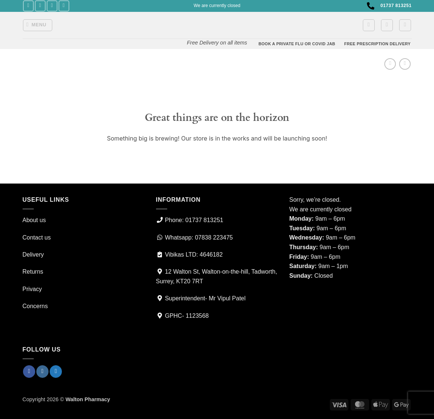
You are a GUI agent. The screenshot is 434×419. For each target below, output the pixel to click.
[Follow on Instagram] (40, 5)
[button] (37, 25)
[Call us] (64, 5)
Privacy (32, 289)
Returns (33, 271)
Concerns (35, 306)
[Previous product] (405, 64)
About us (34, 220)
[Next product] (390, 64)
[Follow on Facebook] (28, 5)
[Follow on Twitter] (52, 5)
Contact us (37, 237)
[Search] (405, 25)
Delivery (33, 254)
